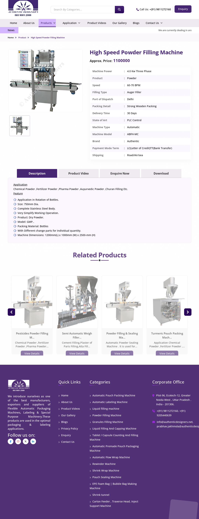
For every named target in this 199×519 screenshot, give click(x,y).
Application (70, 23)
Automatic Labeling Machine (109, 402)
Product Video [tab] (78, 173)
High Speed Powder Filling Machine (48, 37)
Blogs (136, 23)
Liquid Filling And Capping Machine (113, 428)
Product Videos (96, 23)
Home (13, 23)
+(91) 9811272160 (160, 9)
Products (46, 23)
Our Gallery (119, 23)
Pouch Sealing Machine (105, 477)
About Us (29, 23)
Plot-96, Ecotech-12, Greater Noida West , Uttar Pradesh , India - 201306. (173, 400)
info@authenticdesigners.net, (175, 422)
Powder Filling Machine (105, 415)
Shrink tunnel (99, 495)
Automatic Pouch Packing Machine (112, 395)
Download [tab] (161, 173)
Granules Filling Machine (106, 422)
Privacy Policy (68, 428)
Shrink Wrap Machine (104, 470)
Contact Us (152, 23)
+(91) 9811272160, (168, 411)
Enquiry (64, 435)
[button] (11, 312)
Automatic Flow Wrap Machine (110, 457)
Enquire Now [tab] (119, 173)
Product (22, 37)
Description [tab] (37, 173)
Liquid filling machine (104, 408)
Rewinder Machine (103, 464)
